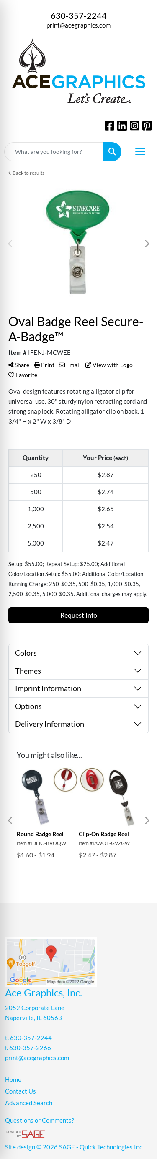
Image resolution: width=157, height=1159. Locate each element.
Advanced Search (28, 1102)
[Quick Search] (54, 151)
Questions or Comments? (39, 1120)
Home (13, 1079)
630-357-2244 (79, 15)
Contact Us (20, 1091)
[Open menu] (140, 151)
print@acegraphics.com (78, 25)
